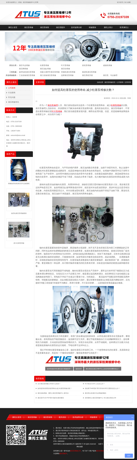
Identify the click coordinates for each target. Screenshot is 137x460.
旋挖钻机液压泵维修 (27, 72)
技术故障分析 (76, 27)
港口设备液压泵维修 (48, 75)
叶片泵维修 (65, 65)
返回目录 (79, 369)
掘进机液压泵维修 (89, 72)
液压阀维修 (23, 69)
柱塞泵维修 (44, 65)
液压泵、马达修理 (110, 75)
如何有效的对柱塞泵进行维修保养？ (59, 369)
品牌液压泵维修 (67, 75)
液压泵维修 (28, 27)
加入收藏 (127, 2)
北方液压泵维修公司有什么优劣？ (49, 384)
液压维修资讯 (13, 102)
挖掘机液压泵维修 (68, 72)
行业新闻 (11, 93)
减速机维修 (107, 65)
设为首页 (120, 2)
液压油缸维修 (45, 69)
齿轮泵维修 (86, 65)
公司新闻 (11, 88)
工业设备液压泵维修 (27, 75)
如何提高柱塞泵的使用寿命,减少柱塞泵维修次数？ (55, 388)
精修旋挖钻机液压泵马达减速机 (19, 183)
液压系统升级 (87, 75)
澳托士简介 (108, 27)
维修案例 (92, 27)
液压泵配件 (60, 27)
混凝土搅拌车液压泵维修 (50, 72)
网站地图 (80, 447)
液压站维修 (65, 69)
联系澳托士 (124, 27)
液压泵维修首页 (110, 82)
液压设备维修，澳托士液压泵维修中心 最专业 (53, 393)
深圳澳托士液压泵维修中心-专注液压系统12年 (100, 398)
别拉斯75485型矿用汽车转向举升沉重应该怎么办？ (102, 388)
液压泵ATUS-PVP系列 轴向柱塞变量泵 (51, 398)
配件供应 (62, 417)
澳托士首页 (12, 27)
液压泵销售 (44, 27)
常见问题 (11, 97)
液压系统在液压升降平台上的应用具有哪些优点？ (102, 369)
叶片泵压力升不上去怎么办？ (95, 384)
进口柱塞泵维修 (19, 243)
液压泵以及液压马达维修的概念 (95, 393)
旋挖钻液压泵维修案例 (19, 213)
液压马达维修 (24, 65)
